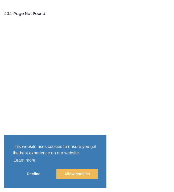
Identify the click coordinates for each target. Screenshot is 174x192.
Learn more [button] (24, 160)
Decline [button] (33, 174)
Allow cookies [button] (77, 174)
